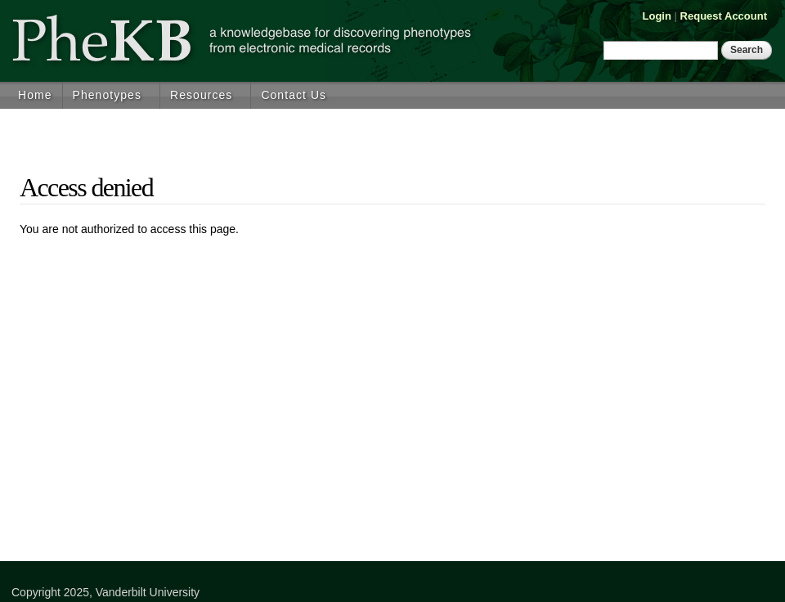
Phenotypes (107, 94)
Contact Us (293, 94)
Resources (201, 94)
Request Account (723, 16)
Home (35, 94)
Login (657, 16)
